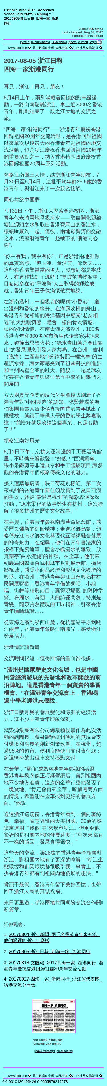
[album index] (40, 42)
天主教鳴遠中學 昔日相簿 (49, 47)
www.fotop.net (18, 47)
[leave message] (44, 1051)
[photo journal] (78, 42)
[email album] (64, 1051)
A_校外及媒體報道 (85, 47)
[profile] (25, 42)
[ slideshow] (59, 42)
